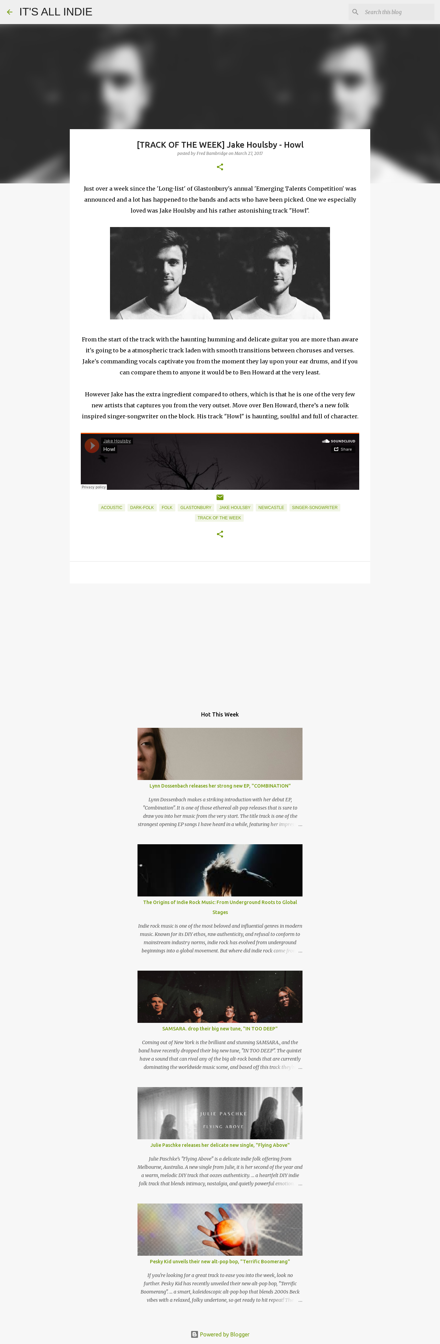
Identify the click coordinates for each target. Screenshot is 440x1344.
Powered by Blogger (220, 1334)
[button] (220, 167)
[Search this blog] (398, 12)
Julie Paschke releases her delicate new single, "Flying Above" (220, 1145)
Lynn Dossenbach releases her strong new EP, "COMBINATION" (220, 786)
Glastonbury (195, 507)
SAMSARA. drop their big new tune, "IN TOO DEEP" (220, 1028)
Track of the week (219, 518)
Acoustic (111, 507)
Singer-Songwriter (315, 507)
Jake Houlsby (235, 507)
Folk (167, 507)
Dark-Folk (142, 507)
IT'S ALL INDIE (55, 11)
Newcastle (271, 507)
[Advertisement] (220, 642)
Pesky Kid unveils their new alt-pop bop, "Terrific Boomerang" (220, 1261)
